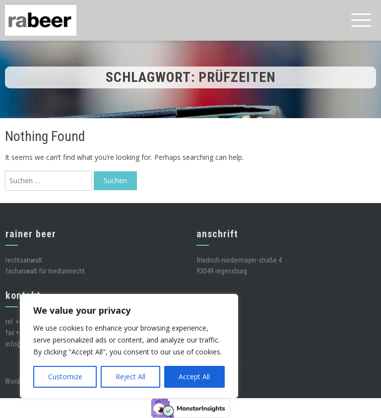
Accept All (194, 376)
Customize (65, 376)
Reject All (130, 376)
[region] (129, 346)
